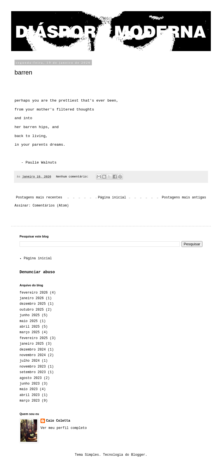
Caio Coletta (58, 421)
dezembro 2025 (33, 304)
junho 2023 (30, 384)
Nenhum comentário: (73, 176)
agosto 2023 (31, 378)
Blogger (138, 455)
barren (23, 72)
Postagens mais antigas (184, 198)
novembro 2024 (33, 355)
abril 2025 (30, 327)
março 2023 (30, 401)
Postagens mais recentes (39, 198)
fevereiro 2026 (34, 293)
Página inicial (112, 198)
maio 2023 (29, 389)
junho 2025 (30, 315)
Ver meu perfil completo (63, 428)
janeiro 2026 (32, 298)
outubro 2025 (32, 310)
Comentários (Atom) (51, 206)
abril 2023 (30, 395)
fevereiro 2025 (34, 338)
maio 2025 (29, 321)
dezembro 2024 (33, 350)
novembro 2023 (33, 367)
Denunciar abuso (37, 272)
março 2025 (30, 332)
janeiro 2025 (32, 344)
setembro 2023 (33, 372)
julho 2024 (30, 361)
